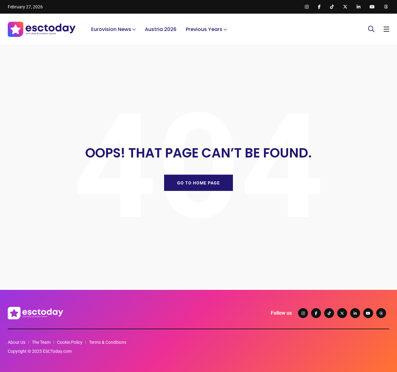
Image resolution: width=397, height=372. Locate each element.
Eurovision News (111, 29)
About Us (16, 342)
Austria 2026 (160, 29)
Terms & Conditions (107, 342)
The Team (41, 342)
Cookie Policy (70, 342)
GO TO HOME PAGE (198, 182)
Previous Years (204, 29)
